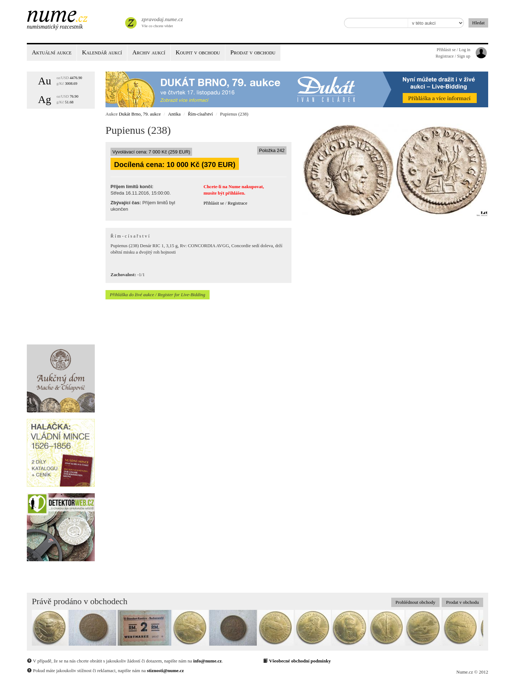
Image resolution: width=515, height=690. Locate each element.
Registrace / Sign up (453, 56)
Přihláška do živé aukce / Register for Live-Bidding (157, 294)
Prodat (252, 52)
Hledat (478, 22)
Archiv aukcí (148, 52)
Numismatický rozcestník (55, 27)
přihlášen (234, 193)
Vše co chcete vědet (162, 21)
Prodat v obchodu (462, 602)
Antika (174, 114)
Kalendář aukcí (102, 52)
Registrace (237, 203)
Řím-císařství (200, 114)
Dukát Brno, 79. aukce (140, 114)
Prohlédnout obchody (416, 602)
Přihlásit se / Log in (453, 49)
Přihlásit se (213, 203)
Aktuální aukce (52, 52)
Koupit (198, 52)
